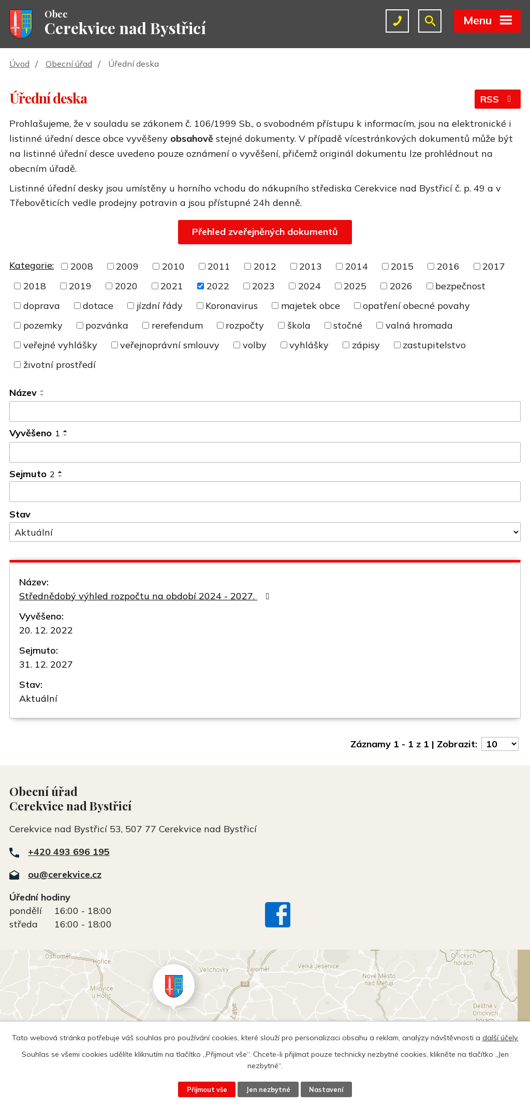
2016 (448, 266)
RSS (498, 99)
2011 (219, 266)
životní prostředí (59, 365)
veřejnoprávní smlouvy (169, 345)
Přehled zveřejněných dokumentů (265, 232)
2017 (493, 266)
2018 (34, 286)
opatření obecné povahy (416, 306)
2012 (265, 266)
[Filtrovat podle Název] (265, 411)
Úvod (19, 63)
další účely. (500, 1037)
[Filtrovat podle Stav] (265, 532)
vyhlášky (309, 345)
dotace (98, 306)
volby (255, 345)
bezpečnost (460, 286)
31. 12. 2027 (46, 664)
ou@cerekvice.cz (64, 874)
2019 (80, 286)
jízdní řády (160, 306)
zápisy (366, 345)
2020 (126, 286)
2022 (218, 286)
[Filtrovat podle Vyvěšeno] (265, 452)
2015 (402, 266)
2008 (81, 266)
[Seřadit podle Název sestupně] (42, 395)
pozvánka (106, 325)
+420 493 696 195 (69, 852)
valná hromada (419, 325)
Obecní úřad (69, 63)
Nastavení (326, 1089)
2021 (171, 286)
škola (299, 325)
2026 (401, 286)
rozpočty (245, 325)
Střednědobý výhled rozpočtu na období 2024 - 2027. (146, 596)
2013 (310, 266)
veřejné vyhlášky (60, 345)
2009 (127, 266)
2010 (173, 266)
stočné (347, 325)
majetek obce (310, 306)
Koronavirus (231, 306)
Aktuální (38, 698)
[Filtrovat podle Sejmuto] (265, 491)
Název (23, 392)
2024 (309, 286)
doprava (41, 306)
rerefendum (177, 325)
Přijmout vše (207, 1089)
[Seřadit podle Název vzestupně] (42, 391)
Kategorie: (31, 265)
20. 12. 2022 (46, 630)
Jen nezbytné (268, 1089)
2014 (356, 266)
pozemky (43, 325)
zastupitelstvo (434, 345)
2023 (263, 286)
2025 (355, 286)
